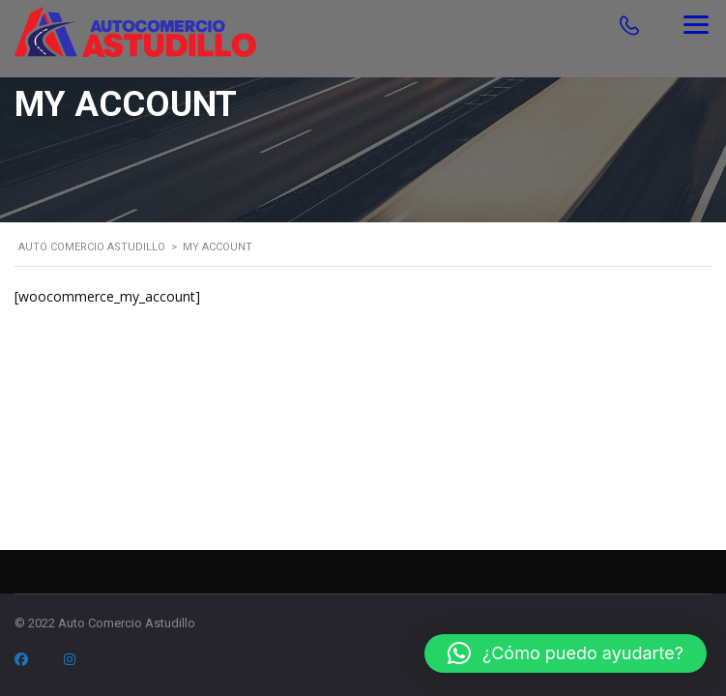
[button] (565, 653)
